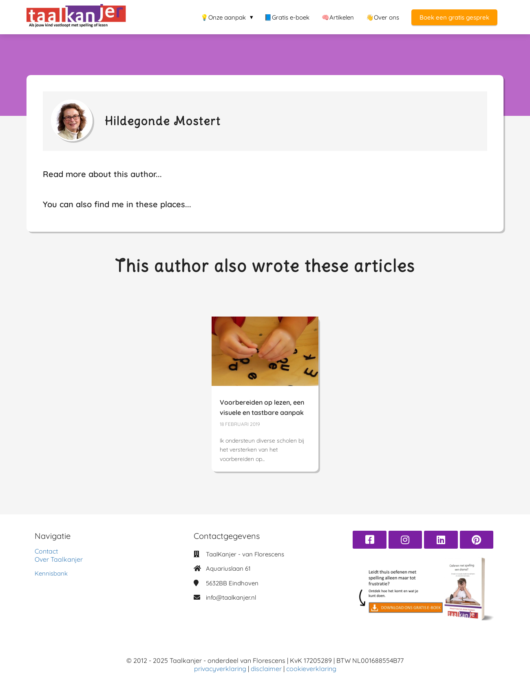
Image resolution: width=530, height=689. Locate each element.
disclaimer (267, 669)
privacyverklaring (221, 669)
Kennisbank (51, 573)
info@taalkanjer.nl (231, 597)
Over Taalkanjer (59, 559)
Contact (46, 551)
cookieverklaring (311, 669)
